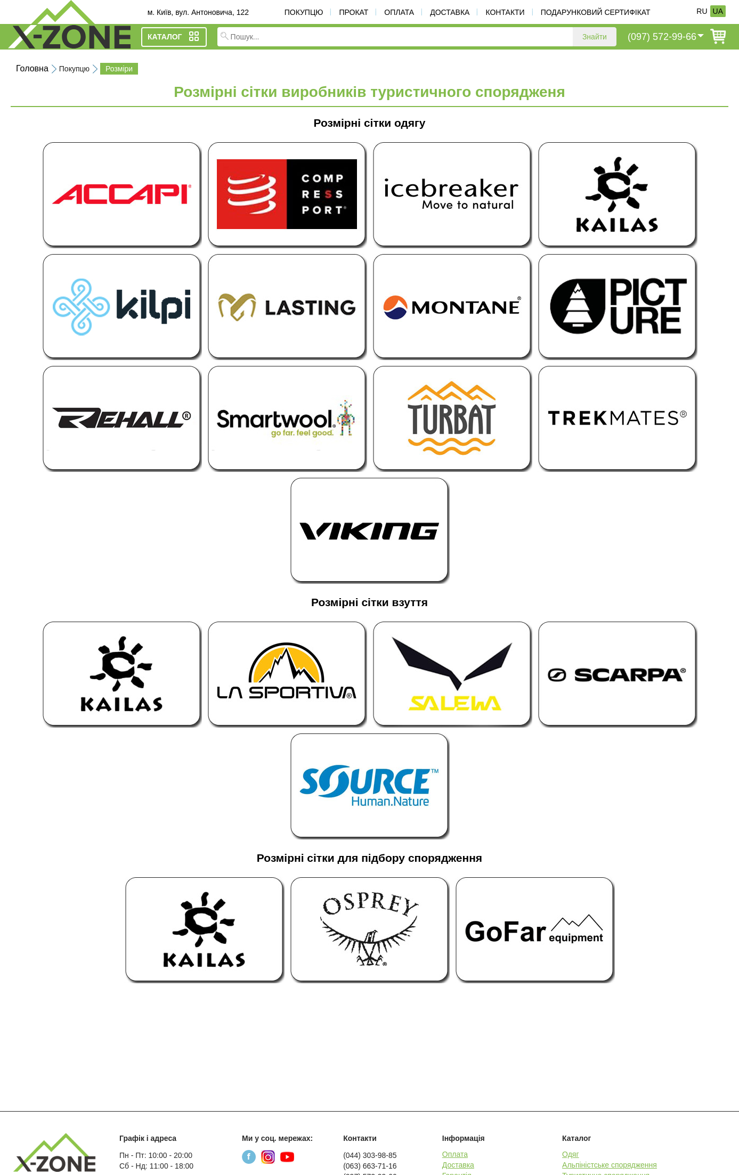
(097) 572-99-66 (662, 36)
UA (718, 11)
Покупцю (304, 12)
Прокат (353, 12)
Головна (32, 68)
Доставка (449, 12)
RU (701, 11)
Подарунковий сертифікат (596, 12)
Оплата (399, 12)
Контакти (504, 12)
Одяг (570, 1154)
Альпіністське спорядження (609, 1165)
